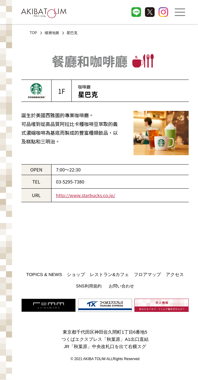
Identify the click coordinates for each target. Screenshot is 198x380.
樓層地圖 (52, 33)
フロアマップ (147, 274)
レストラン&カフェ (109, 274)
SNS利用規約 (89, 286)
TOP (33, 33)
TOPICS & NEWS (44, 274)
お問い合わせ (121, 286)
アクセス (175, 274)
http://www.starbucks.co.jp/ (85, 195)
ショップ (76, 274)
